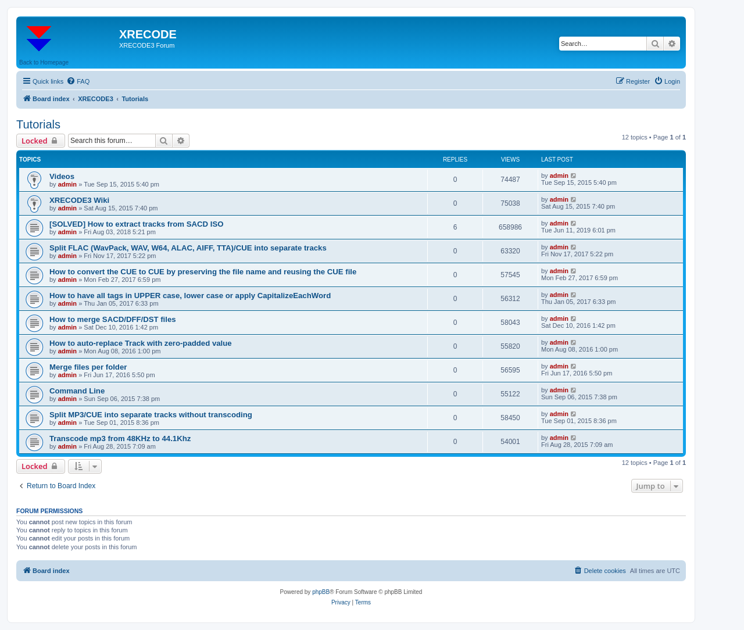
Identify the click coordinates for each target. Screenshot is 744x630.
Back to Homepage (44, 62)
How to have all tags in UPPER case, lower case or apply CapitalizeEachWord (190, 295)
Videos (61, 176)
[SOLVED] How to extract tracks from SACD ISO (136, 224)
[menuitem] (78, 81)
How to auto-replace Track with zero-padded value (140, 343)
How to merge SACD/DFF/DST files (112, 319)
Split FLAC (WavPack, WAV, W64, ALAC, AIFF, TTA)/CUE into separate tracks (188, 248)
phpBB (321, 592)
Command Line (77, 390)
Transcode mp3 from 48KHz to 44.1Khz (120, 438)
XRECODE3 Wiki (79, 200)
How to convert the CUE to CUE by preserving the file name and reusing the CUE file (202, 271)
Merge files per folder (88, 367)
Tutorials (38, 124)
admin (67, 184)
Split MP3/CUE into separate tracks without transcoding (150, 414)
